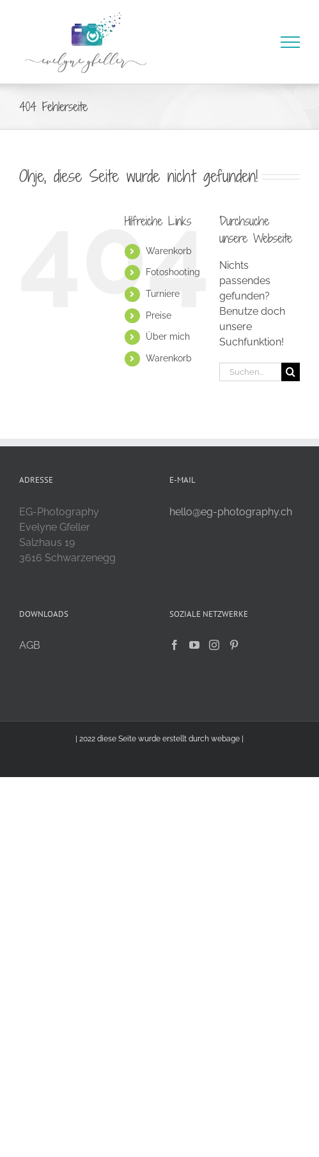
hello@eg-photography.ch (230, 512)
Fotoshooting (173, 272)
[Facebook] (174, 645)
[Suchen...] (250, 372)
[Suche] (290, 372)
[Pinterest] (234, 645)
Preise (158, 315)
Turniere (163, 294)
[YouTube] (194, 645)
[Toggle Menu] (291, 42)
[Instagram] (214, 645)
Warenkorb (169, 251)
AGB (29, 645)
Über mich (168, 336)
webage (225, 738)
